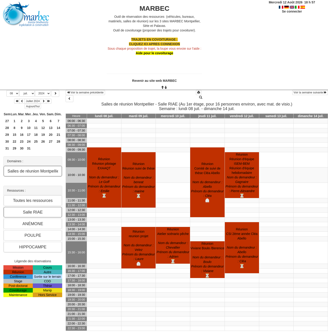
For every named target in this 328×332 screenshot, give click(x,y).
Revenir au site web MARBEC (154, 80)
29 (7, 134)
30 (7, 141)
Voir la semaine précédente (85, 92)
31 (7, 148)
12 (43, 128)
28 (7, 128)
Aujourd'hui (33, 106)
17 (29, 134)
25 (36, 141)
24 (29, 141)
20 (51, 134)
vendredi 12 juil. (242, 116)
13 (51, 128)
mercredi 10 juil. (173, 116)
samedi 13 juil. (276, 116)
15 (14, 134)
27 (7, 121)
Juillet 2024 (33, 101)
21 (58, 134)
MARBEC (154, 8)
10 (29, 128)
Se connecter (292, 11)
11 (36, 128)
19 (43, 134)
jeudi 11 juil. (207, 116)
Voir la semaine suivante (310, 92)
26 (43, 141)
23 (21, 141)
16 (21, 134)
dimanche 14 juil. (311, 116)
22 (14, 141)
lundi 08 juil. (104, 116)
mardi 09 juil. (138, 116)
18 (36, 134)
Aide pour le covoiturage (154, 53)
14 (58, 128)
